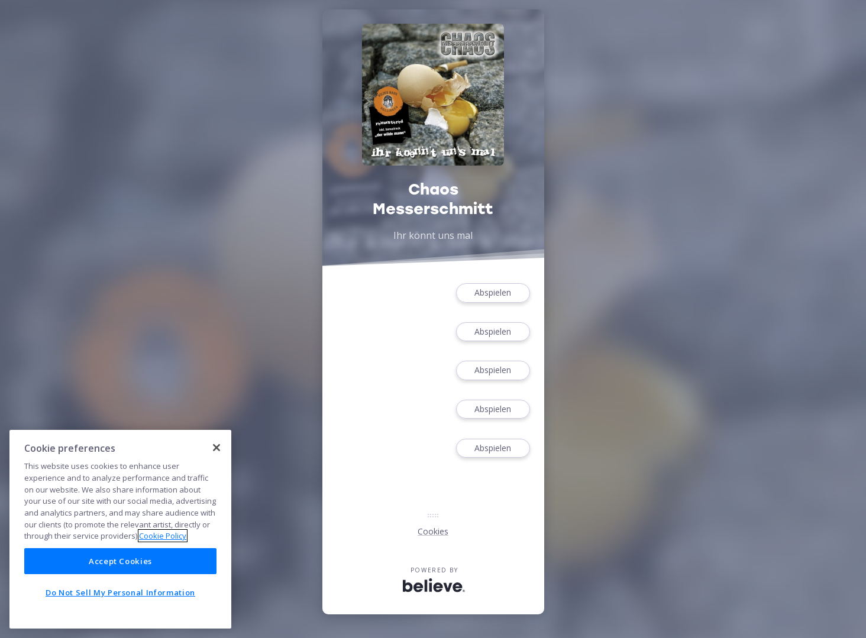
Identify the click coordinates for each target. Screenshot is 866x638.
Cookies (433, 531)
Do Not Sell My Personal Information (120, 592)
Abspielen (493, 293)
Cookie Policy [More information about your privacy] (162, 535)
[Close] (216, 448)
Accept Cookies (120, 561)
